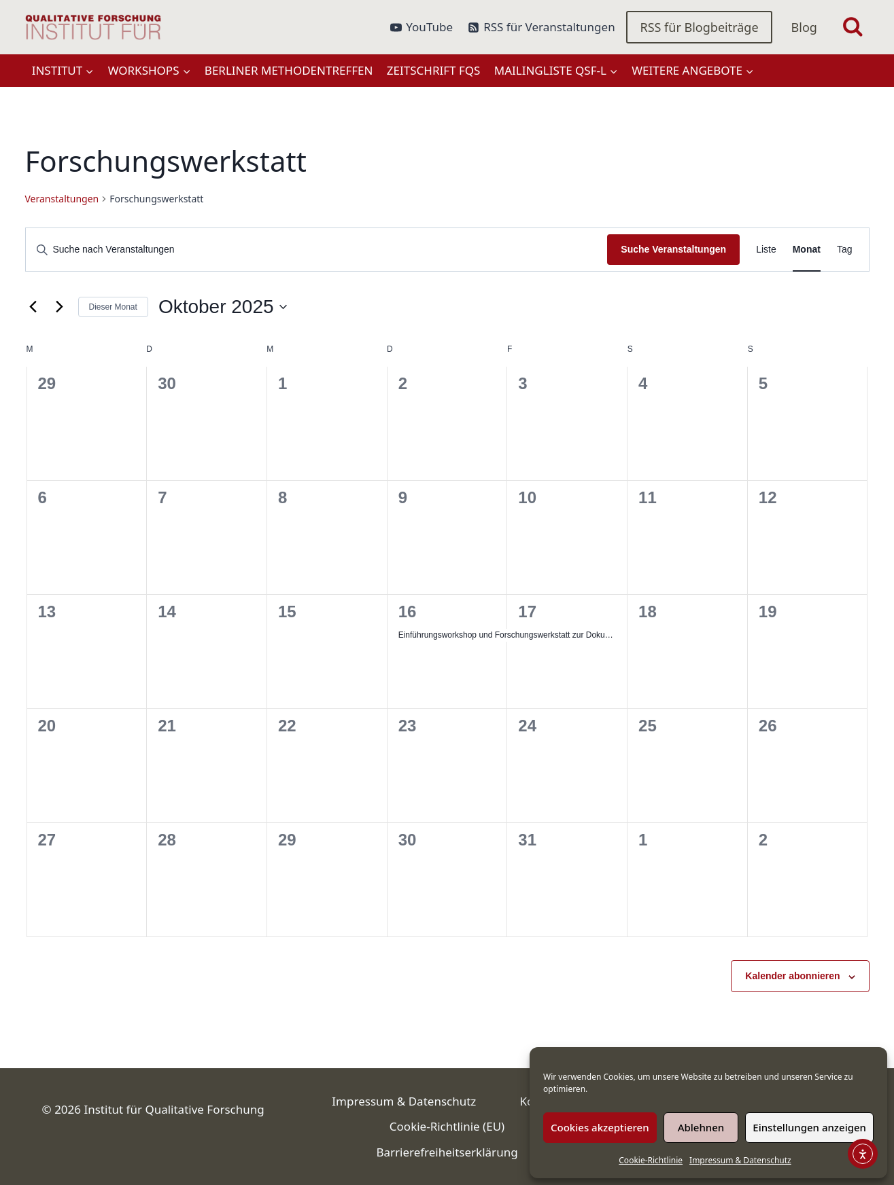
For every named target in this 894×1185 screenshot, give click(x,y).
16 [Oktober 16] (407, 611)
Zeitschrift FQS (434, 70)
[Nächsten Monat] (60, 307)
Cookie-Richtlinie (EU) (447, 1126)
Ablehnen (701, 1127)
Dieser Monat (113, 307)
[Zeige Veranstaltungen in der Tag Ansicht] (845, 249)
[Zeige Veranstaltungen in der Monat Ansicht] (807, 249)
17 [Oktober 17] (527, 611)
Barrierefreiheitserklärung (446, 1152)
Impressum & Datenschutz (740, 1160)
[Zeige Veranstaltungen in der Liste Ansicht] (766, 249)
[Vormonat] (33, 307)
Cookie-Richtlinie (651, 1160)
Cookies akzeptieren (600, 1127)
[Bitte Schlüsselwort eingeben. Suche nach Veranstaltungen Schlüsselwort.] (317, 249)
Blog (804, 27)
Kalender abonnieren (792, 975)
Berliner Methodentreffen (289, 70)
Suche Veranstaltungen (673, 249)
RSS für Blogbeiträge (699, 27)
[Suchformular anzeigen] (853, 27)
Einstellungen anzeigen (809, 1127)
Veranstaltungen (62, 198)
